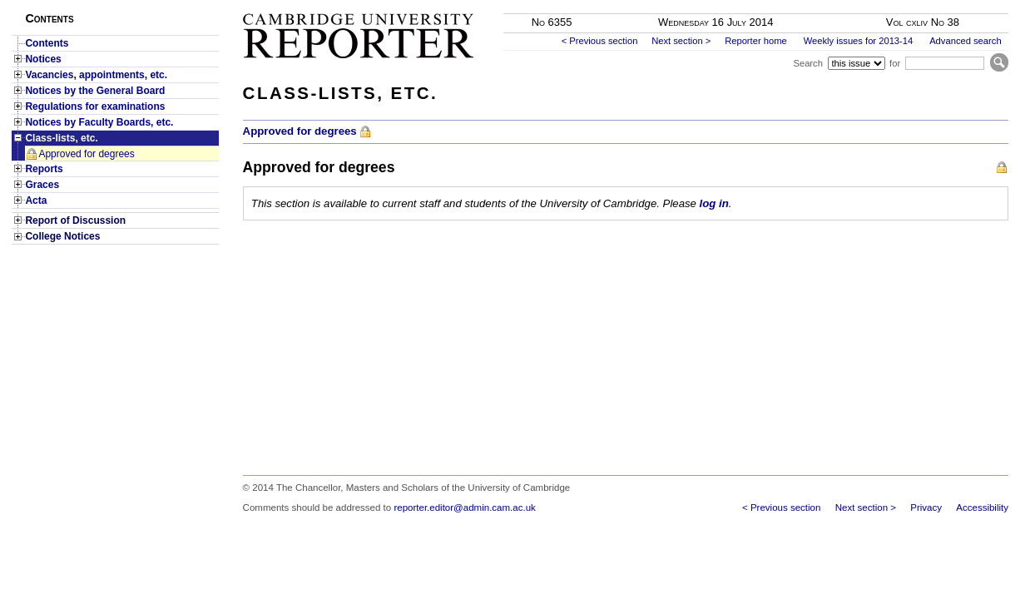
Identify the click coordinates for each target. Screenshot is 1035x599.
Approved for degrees (86, 154)
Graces (42, 185)
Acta (36, 200)
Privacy (926, 507)
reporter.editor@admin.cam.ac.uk (464, 507)
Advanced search (965, 41)
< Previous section (600, 41)
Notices (43, 59)
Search (807, 63)
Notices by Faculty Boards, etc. (99, 122)
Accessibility (982, 507)
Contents (46, 43)
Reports (43, 169)
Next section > (681, 41)
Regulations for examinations (95, 106)
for (894, 63)
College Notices (62, 236)
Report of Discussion (75, 220)
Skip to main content (965, 5)
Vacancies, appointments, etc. (96, 75)
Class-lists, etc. (61, 138)
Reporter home (756, 41)
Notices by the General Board (95, 91)
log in (714, 203)
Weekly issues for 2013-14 (859, 41)
